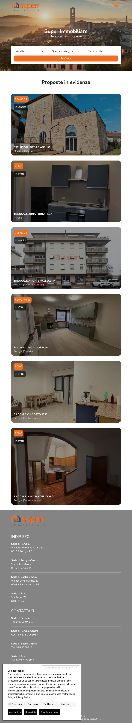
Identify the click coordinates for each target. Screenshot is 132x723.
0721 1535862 (25, 660)
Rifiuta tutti (30, 712)
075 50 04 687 (25, 622)
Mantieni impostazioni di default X (60, 667)
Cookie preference (45, 694)
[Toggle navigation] (116, 6)
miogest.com (95, 718)
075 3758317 (24, 647)
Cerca (66, 58)
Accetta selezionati (50, 712)
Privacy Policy (23, 697)
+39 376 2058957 (27, 634)
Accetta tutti (15, 712)
